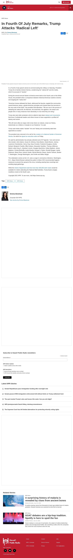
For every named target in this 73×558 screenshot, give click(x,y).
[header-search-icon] (59, 2)
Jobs (57, 539)
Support (58, 542)
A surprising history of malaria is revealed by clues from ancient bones (45, 499)
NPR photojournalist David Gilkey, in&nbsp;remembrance (23, 404)
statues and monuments (52, 115)
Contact (43, 539)
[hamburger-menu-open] (3, 2)
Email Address (7, 357)
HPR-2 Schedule (30, 546)
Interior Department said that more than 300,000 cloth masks (33, 168)
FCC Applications (60, 546)
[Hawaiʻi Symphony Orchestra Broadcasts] (36, 243)
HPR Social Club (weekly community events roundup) (17, 373)
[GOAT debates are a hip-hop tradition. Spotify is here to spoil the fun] (13, 518)
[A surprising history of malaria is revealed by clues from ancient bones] (13, 500)
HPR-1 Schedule (30, 542)
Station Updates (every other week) (12, 365)
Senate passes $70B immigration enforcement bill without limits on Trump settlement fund (34, 394)
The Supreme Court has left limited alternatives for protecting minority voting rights (32, 409)
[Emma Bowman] (5, 196)
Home (27, 539)
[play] (4, 8)
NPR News (5, 18)
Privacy (43, 546)
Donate (66, 2)
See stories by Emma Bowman (19, 200)
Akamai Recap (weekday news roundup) (13, 371)
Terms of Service (45, 542)
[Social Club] (36, 316)
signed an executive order (29, 136)
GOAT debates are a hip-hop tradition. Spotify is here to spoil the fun (45, 516)
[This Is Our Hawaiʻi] (36, 450)
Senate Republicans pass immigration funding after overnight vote (26, 388)
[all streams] (70, 8)
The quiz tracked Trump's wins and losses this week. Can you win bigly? (28, 399)
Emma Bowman (12, 32)
